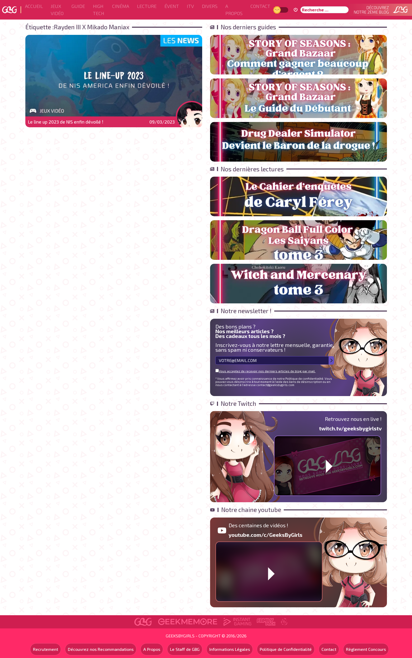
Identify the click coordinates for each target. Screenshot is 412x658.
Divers (209, 6)
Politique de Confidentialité (286, 649)
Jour (277, 9)
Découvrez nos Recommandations (101, 649)
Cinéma (120, 6)
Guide (78, 6)
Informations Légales (229, 649)
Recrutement (45, 649)
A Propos (234, 9)
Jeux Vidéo (57, 9)
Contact (260, 6)
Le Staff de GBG (185, 649)
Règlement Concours (366, 649)
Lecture (147, 6)
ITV (190, 6)
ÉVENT (171, 6)
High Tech (98, 9)
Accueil (34, 6)
